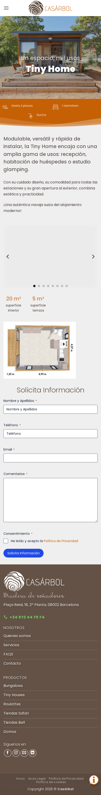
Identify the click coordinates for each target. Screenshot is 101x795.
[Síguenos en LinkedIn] (32, 753)
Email (9, 449)
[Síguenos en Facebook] (8, 753)
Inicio (20, 779)
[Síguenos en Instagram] (16, 753)
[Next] (93, 256)
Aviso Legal (37, 779)
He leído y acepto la (44, 541)
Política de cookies (51, 782)
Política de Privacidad (61, 541)
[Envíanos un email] (24, 753)
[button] (6, 8)
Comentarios (15, 474)
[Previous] (8, 256)
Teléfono (12, 425)
